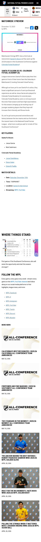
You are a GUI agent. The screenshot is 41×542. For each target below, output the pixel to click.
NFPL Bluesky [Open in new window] (10, 318)
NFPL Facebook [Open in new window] (11, 293)
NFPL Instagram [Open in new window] (11, 301)
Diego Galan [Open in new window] (10, 162)
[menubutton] (37, 3)
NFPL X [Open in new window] (8, 297)
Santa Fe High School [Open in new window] (20, 186)
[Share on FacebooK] (32, 28)
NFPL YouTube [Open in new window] (19, 190)
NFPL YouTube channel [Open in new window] (19, 282)
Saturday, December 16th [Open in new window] (19, 177)
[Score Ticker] (20, 11)
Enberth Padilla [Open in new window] (11, 166)
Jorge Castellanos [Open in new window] (12, 158)
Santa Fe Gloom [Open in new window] (15, 59)
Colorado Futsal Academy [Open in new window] (10, 64)
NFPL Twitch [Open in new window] (10, 309)
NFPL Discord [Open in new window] (10, 313)
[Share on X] (36, 28)
